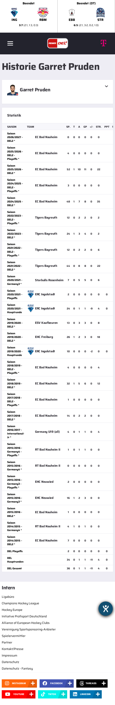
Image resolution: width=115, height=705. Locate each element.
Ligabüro (8, 596)
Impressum (9, 655)
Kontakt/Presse (12, 649)
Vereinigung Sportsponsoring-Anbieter (29, 629)
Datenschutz (10, 662)
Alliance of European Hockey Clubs (26, 622)
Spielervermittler (13, 635)
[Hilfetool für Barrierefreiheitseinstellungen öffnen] (105, 608)
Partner (7, 642)
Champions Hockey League (20, 603)
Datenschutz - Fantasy (17, 668)
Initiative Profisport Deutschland (24, 616)
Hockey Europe (12, 609)
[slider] (57, 16)
